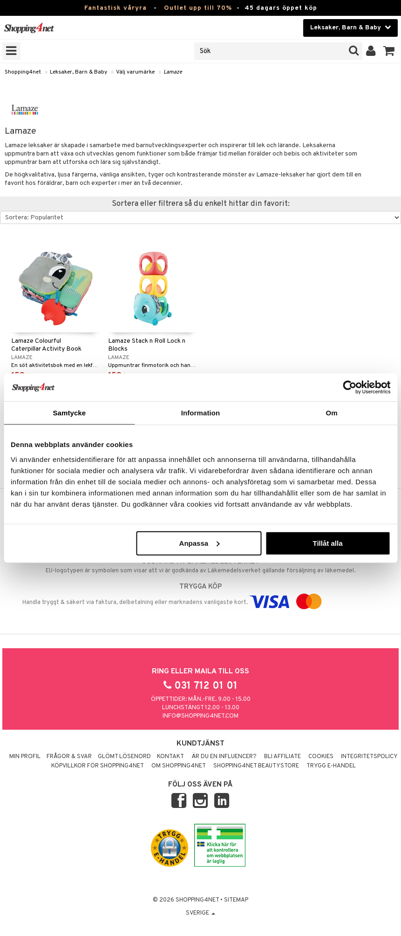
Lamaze (172, 72)
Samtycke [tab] (69, 413)
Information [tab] (200, 413)
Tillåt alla (328, 543)
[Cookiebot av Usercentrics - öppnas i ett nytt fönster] (349, 387)
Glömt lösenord (124, 756)
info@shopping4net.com (200, 716)
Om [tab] (332, 413)
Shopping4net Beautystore (256, 766)
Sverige (200, 913)
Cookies (320, 756)
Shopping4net (23, 72)
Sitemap (236, 900)
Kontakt (170, 756)
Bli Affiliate (282, 756)
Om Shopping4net (178, 766)
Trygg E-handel (331, 766)
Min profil (25, 756)
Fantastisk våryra (115, 8)
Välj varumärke (135, 72)
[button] (389, 51)
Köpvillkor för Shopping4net (97, 766)
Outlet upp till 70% (198, 8)
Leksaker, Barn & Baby (78, 72)
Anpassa (199, 543)
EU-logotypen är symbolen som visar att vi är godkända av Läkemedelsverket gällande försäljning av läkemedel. (200, 566)
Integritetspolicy (369, 756)
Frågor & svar (69, 756)
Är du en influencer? (224, 756)
